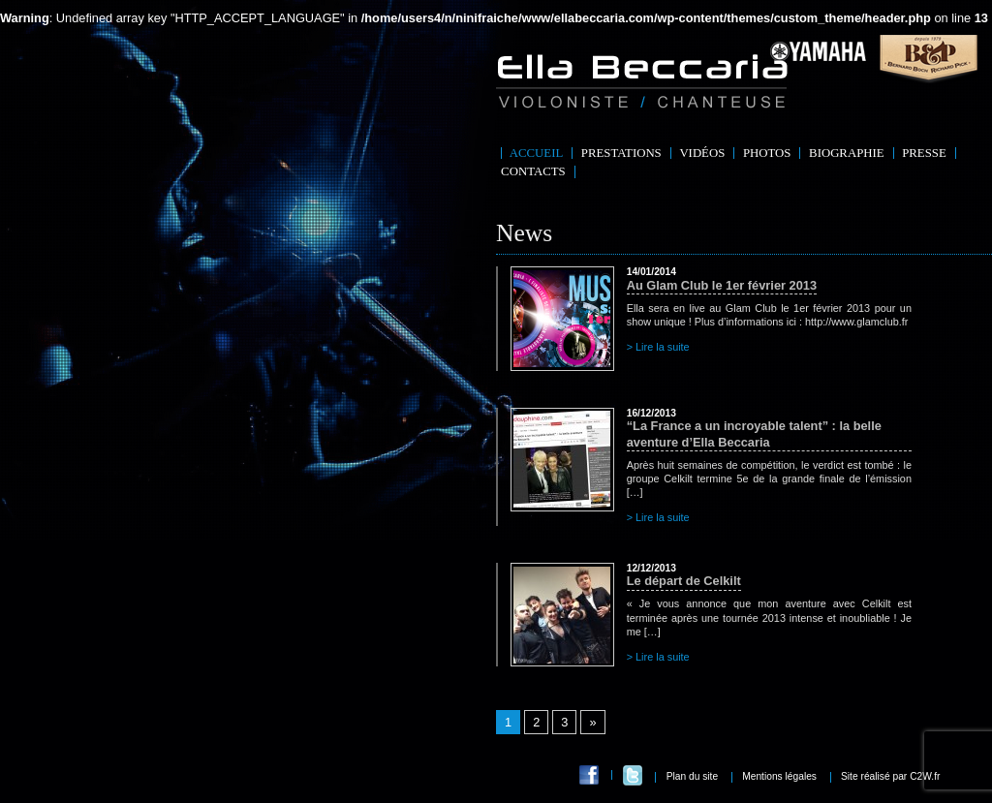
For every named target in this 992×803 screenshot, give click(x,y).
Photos (767, 153)
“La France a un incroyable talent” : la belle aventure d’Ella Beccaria (769, 428)
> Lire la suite (658, 347)
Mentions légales (779, 776)
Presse (924, 153)
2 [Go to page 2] (536, 722)
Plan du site (692, 776)
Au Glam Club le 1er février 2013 (722, 279)
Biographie (846, 153)
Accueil (536, 153)
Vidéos (702, 153)
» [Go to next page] (592, 722)
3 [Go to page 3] (564, 722)
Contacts (533, 171)
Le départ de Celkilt (684, 575)
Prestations (621, 153)
